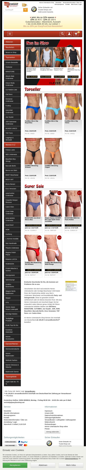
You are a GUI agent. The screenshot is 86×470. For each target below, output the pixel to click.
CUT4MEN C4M (11, 90)
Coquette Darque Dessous (12, 201)
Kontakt (67, 4)
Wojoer (8, 298)
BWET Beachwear (12, 175)
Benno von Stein (11, 170)
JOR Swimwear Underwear (11, 123)
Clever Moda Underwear (10, 84)
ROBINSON (10, 264)
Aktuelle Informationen (11, 413)
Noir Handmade (11, 243)
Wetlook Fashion (11, 360)
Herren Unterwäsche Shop (46, 2)
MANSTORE (10, 71)
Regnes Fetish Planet (11, 254)
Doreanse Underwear (9, 100)
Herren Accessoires (10, 338)
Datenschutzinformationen (54, 415)
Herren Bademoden (10, 355)
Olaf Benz (9, 94)
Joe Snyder (10, 117)
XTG (7, 302)
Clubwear (9, 67)
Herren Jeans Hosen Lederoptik (12, 308)
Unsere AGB (49, 413)
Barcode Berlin (11, 166)
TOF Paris (9, 133)
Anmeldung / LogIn (10, 422)
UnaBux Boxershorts (10, 285)
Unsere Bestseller (12, 62)
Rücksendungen (50, 424)
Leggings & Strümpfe (9, 139)
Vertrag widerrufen (52, 432)
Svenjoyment (10, 275)
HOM (7, 229)
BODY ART (9, 179)
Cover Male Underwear (10, 213)
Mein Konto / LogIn (76, 4)
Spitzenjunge (10, 280)
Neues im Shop (11, 52)
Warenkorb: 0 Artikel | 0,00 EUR (15, 424)
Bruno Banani (10, 184)
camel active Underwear (10, 194)
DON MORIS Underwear (10, 219)
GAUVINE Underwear (9, 111)
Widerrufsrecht (50, 422)
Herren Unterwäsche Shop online (56, 426)
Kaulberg (9, 234)
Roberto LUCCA (11, 259)
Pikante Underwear (12, 248)
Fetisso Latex (10, 150)
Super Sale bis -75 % (12, 383)
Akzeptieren (15, 465)
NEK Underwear (11, 154)
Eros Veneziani (11, 189)
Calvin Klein (10, 207)
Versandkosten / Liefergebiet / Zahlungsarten (60, 420)
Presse (47, 429)
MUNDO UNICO (11, 128)
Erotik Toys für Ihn (12, 325)
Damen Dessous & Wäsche (12, 366)
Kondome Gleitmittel (9, 331)
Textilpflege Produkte (9, 320)
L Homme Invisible (12, 239)
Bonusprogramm (59, 4)
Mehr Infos (71, 465)
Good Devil (9, 225)
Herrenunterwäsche (12, 349)
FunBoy (8, 106)
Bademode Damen (12, 372)
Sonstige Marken (11, 314)
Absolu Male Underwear (10, 77)
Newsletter (58, 2)
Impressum (48, 411)
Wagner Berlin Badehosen (10, 292)
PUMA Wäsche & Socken (12, 270)
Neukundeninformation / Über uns (72, 2)
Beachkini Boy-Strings (11, 160)
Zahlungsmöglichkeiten (53, 417)
